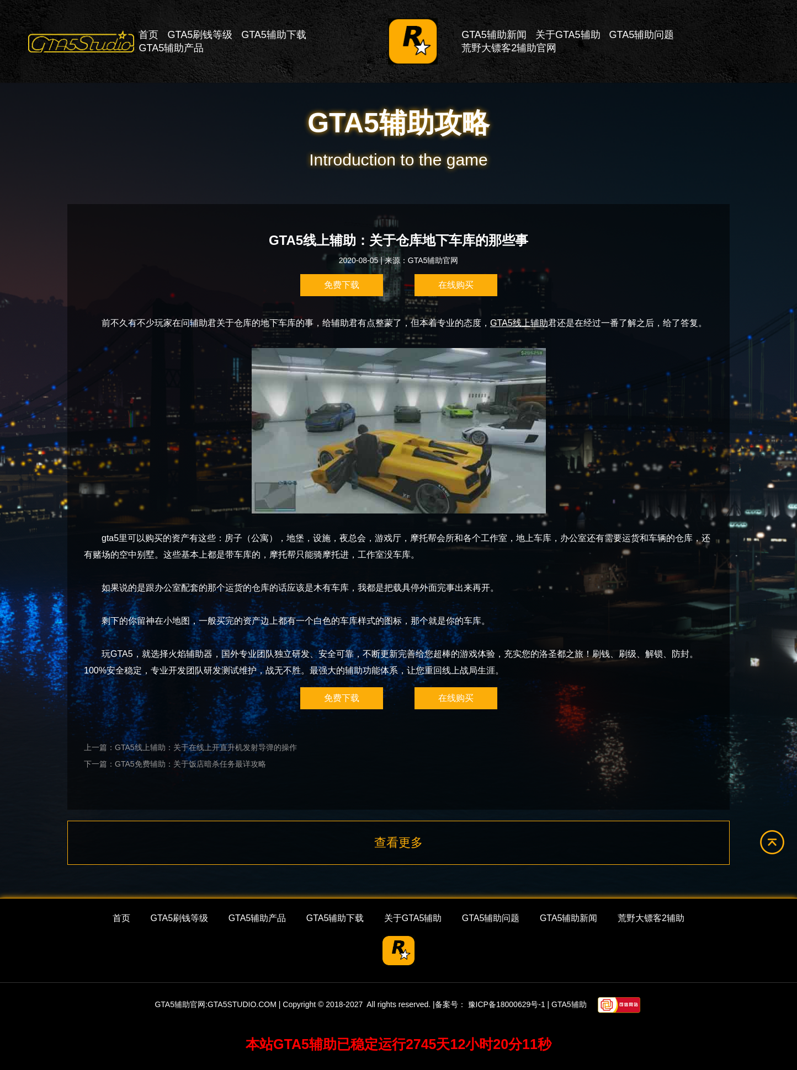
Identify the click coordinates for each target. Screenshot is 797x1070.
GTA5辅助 (569, 1005)
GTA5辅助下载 (273, 34)
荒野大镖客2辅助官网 (508, 48)
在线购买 (456, 285)
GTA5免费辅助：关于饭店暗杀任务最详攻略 (190, 763)
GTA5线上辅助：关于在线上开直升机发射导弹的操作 (206, 747)
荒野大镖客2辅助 (651, 918)
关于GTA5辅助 (568, 34)
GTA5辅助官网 (433, 260)
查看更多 (398, 842)
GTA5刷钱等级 (199, 34)
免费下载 (341, 285)
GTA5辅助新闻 (494, 34)
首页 (148, 34)
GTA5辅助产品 (171, 48)
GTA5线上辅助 (519, 323)
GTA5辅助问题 (641, 34)
